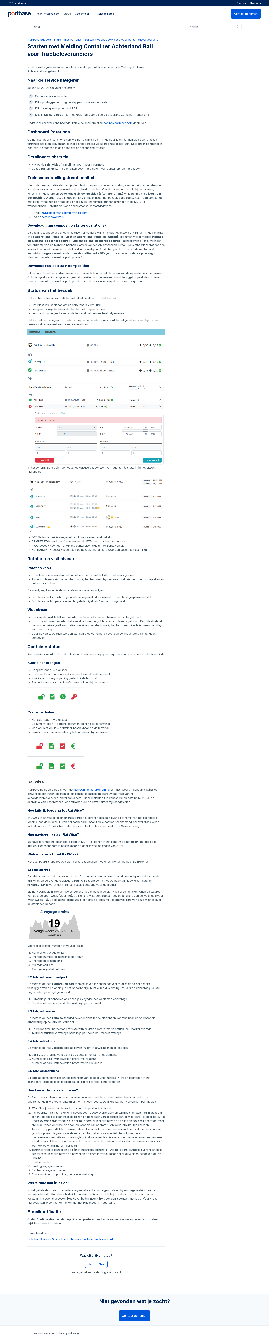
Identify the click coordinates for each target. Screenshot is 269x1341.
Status (67, 13)
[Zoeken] (213, 27)
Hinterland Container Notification (46, 1239)
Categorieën (84, 13)
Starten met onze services (101, 39)
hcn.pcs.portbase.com (117, 123)
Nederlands (19, 2)
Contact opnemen (246, 13)
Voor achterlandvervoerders (139, 39)
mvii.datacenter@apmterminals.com (64, 213)
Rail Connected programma (92, 790)
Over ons (255, 2)
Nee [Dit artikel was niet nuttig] (101, 1264)
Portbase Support (39, 39)
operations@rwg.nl (52, 217)
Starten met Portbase (68, 39)
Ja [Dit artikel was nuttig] (90, 1264)
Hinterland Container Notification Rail (91, 1239)
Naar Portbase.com (43, 1333)
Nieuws (241, 2)
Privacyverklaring (69, 1333)
